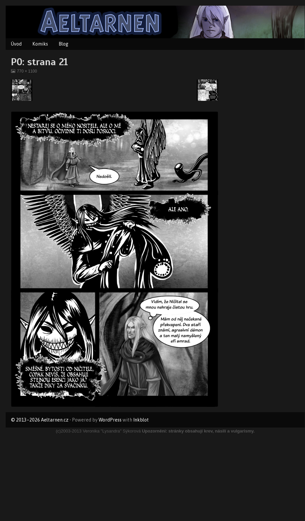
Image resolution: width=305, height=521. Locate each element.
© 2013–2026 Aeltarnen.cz (40, 420)
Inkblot (141, 420)
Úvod (16, 44)
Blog (63, 44)
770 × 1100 (27, 71)
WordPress (110, 420)
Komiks (40, 44)
